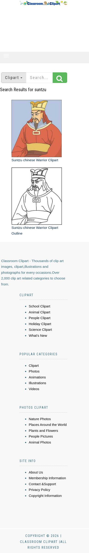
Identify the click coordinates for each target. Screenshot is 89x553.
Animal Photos (40, 442)
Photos (34, 371)
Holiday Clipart (40, 324)
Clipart (34, 365)
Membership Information (47, 478)
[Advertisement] (43, 29)
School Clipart (39, 306)
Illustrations (37, 383)
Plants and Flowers (43, 431)
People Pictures (41, 436)
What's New (38, 335)
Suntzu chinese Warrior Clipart (34, 160)
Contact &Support (42, 484)
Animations (37, 377)
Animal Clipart (39, 312)
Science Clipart (40, 329)
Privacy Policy (39, 490)
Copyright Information (45, 496)
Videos (34, 389)
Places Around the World (48, 425)
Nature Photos (40, 419)
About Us (36, 472)
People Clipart (39, 318)
